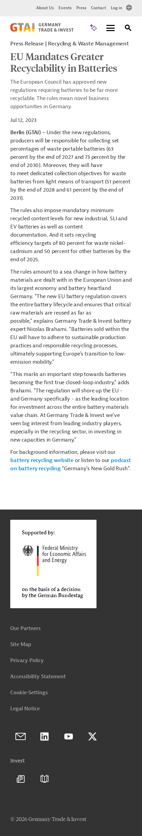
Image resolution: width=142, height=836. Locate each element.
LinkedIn (44, 736)
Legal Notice (25, 709)
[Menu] (110, 28)
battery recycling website (42, 460)
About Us (45, 8)
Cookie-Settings (29, 692)
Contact (98, 8)
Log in (116, 8)
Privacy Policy (27, 660)
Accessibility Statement (38, 676)
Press (81, 8)
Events (65, 8)
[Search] (128, 29)
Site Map (20, 644)
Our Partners (25, 628)
